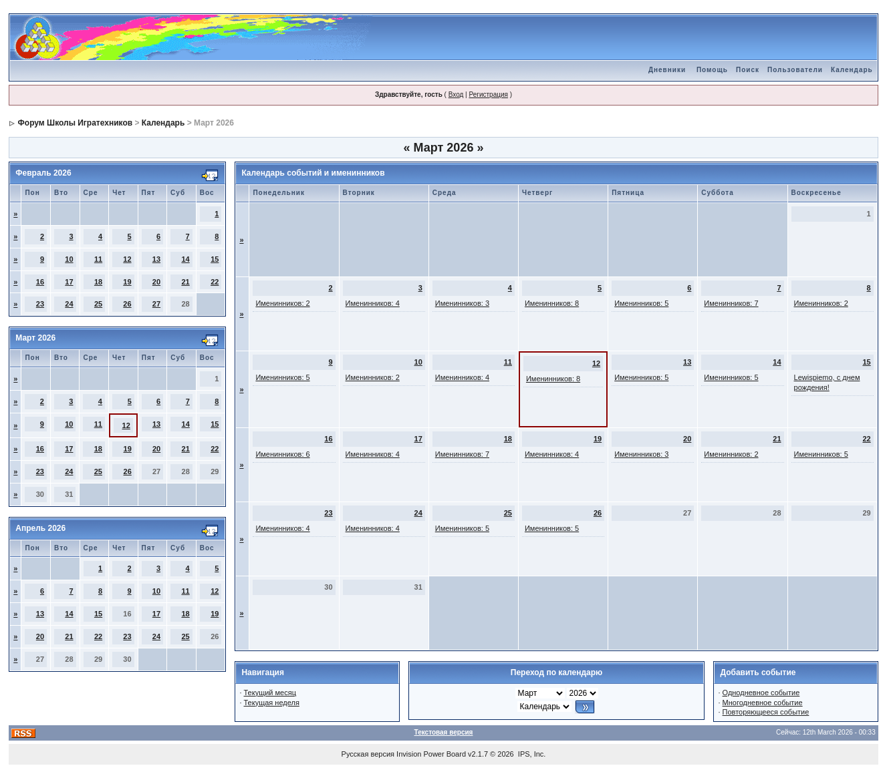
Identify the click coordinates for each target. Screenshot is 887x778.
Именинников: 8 (552, 303)
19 (127, 282)
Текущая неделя (271, 703)
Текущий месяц (270, 693)
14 (185, 259)
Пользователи (795, 69)
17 (69, 282)
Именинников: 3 (462, 303)
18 (98, 282)
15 (215, 259)
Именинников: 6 (282, 454)
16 (40, 282)
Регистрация (488, 94)
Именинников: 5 (641, 303)
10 (69, 259)
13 (156, 259)
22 (215, 282)
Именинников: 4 (373, 303)
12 (127, 259)
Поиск (747, 69)
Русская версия (368, 754)
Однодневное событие (761, 693)
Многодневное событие (763, 703)
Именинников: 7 (731, 303)
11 (98, 259)
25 (98, 304)
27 (156, 304)
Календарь (852, 69)
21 (185, 282)
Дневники (667, 69)
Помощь (712, 69)
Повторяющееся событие (766, 712)
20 (156, 282)
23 (40, 304)
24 (69, 304)
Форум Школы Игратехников (75, 123)
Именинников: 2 (282, 303)
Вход (456, 94)
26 (127, 304)
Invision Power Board (431, 754)
